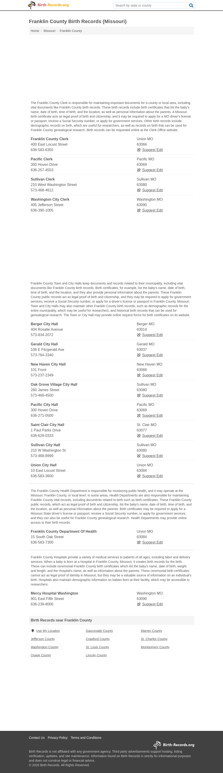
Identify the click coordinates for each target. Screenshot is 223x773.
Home (35, 31)
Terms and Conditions (86, 737)
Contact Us (37, 737)
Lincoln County (96, 655)
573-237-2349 (42, 375)
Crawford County (98, 639)
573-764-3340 (42, 355)
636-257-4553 (42, 170)
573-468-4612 (42, 190)
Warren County (151, 631)
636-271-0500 (42, 415)
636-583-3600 (42, 476)
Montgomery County (155, 647)
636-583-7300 (42, 542)
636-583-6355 (42, 150)
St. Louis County (97, 647)
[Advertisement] (111, 69)
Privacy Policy (58, 737)
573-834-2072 (42, 335)
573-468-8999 (42, 456)
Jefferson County (43, 639)
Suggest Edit (150, 150)
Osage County (41, 655)
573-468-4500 (42, 395)
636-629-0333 (42, 436)
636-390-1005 (42, 210)
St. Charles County (154, 639)
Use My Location (45, 631)
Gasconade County (99, 631)
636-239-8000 (42, 604)
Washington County (45, 647)
